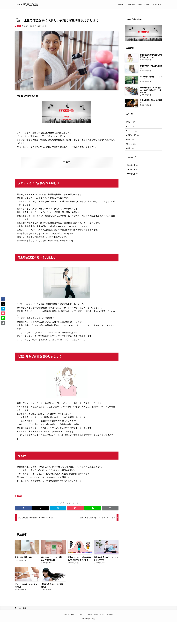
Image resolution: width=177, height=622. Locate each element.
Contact (79, 614)
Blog (72, 614)
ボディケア (134, 138)
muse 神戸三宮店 (26, 4)
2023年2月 (133, 176)
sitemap (110, 614)
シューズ (133, 127)
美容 (19, 26)
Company (88, 614)
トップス (133, 132)
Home (67, 614)
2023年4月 (133, 170)
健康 (131, 143)
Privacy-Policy (99, 614)
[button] (23, 508)
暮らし (132, 148)
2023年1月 (133, 181)
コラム (132, 122)
